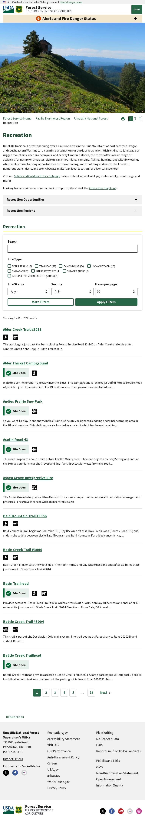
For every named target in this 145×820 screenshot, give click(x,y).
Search (13, 241)
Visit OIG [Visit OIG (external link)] (53, 745)
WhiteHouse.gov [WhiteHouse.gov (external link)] (58, 782)
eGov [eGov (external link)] (99, 767)
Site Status (16, 284)
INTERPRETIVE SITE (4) (48, 271)
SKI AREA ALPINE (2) (78, 271)
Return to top (15, 717)
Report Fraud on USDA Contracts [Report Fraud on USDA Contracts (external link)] (118, 751)
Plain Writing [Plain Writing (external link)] (104, 733)
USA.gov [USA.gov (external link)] (53, 769)
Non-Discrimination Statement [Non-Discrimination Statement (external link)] (117, 773)
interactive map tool (102, 188)
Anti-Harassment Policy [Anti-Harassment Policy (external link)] (63, 757)
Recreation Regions (21, 211)
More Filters (40, 302)
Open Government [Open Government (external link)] (108, 779)
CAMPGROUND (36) (74, 266)
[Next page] (106, 693)
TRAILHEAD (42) (47, 266)
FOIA (99, 745)
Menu (137, 9)
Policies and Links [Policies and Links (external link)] (108, 761)
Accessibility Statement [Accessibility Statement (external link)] (63, 739)
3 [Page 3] (55, 692)
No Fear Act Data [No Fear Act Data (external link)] (107, 739)
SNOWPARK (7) (20, 271)
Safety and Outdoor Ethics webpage (37, 176)
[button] (123, 118)
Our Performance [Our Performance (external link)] (59, 751)
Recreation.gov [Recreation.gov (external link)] (57, 733)
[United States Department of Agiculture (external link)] (9, 9)
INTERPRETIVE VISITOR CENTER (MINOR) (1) (35, 276)
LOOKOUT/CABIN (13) (103, 266)
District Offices (13, 759)
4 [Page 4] (64, 692)
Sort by (56, 284)
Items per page (106, 284)
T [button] (131, 118)
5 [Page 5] (73, 692)
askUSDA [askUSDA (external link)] (53, 776)
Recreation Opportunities (25, 199)
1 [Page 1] (37, 692)
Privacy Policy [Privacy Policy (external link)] (56, 788)
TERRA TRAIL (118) (22, 266)
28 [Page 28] (91, 692)
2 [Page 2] (46, 692)
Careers (52, 763)
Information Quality (109, 785)
